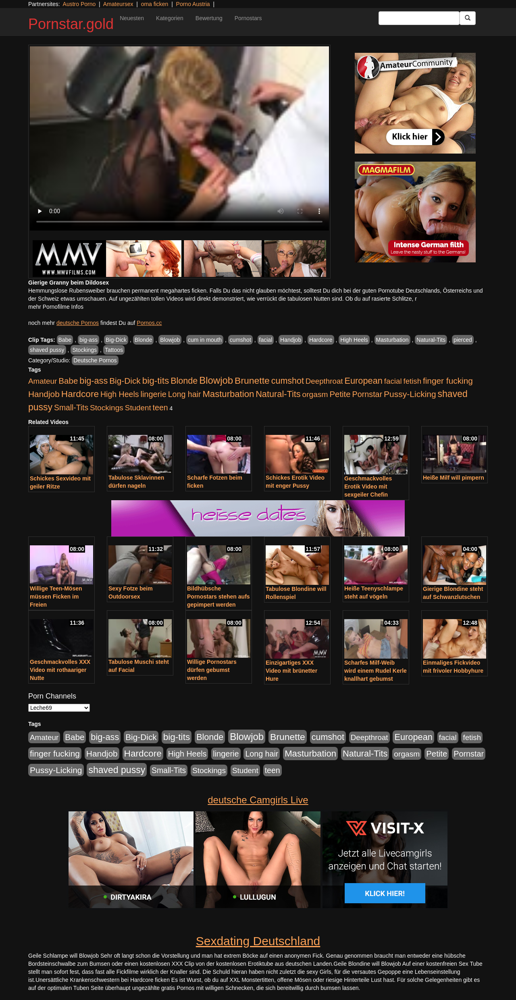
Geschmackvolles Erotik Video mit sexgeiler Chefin (368, 486)
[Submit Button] (468, 18)
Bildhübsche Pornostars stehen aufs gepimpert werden (218, 596)
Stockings (84, 350)
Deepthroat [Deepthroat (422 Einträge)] (324, 381)
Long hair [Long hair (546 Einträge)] (184, 394)
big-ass (88, 340)
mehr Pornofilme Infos (55, 307)
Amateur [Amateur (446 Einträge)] (42, 381)
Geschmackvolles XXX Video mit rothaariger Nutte (60, 670)
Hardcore (321, 340)
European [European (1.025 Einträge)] (363, 381)
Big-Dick (116, 340)
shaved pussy (47, 350)
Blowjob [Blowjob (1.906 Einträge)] (216, 380)
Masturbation (392, 340)
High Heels (354, 340)
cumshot (240, 340)
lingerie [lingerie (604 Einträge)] (153, 394)
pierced (463, 340)
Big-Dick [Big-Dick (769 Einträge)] (125, 380)
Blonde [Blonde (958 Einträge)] (184, 381)
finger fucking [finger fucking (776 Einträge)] (448, 380)
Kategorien (169, 18)
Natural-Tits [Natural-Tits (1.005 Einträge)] (278, 394)
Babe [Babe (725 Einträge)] (68, 380)
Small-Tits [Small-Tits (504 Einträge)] (71, 407)
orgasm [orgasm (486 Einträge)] (315, 394)
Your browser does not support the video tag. (179, 138)
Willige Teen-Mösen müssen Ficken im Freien (56, 596)
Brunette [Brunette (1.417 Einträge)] (252, 380)
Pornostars (248, 18)
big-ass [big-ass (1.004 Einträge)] (93, 381)
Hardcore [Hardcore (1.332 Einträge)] (80, 394)
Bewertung (209, 18)
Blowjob (170, 340)
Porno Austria (193, 4)
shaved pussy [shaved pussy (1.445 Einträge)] (116, 770)
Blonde (143, 340)
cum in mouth (205, 340)
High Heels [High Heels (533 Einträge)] (119, 394)
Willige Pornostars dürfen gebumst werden (212, 670)
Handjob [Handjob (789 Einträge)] (44, 394)
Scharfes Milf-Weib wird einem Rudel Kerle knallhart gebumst (375, 670)
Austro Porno (79, 4)
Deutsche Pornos (95, 360)
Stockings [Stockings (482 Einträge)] (106, 407)
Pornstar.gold (71, 24)
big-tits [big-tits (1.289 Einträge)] (155, 381)
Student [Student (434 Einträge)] (138, 407)
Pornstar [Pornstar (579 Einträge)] (367, 394)
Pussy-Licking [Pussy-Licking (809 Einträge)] (410, 394)
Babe (65, 340)
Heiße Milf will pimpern (453, 477)
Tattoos (114, 350)
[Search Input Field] (419, 18)
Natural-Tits (430, 340)
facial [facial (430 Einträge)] (393, 381)
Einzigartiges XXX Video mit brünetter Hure (291, 670)
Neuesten (132, 18)
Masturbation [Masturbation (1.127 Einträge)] (228, 394)
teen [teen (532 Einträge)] (160, 407)
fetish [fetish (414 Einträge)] (412, 381)
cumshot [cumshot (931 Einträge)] (287, 381)
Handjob (290, 340)
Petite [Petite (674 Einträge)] (340, 394)
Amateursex (118, 4)
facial (266, 340)
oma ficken (155, 4)
